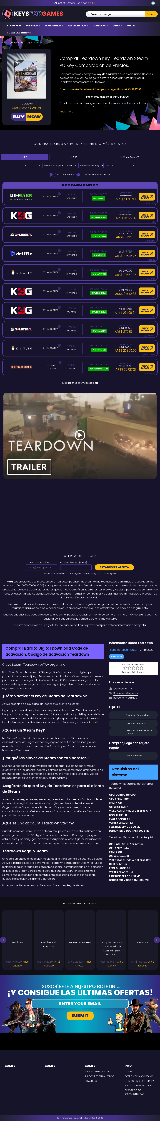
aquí (95, 722)
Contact (130, 1071)
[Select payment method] (53, 165)
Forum (131, 25)
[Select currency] (71, 165)
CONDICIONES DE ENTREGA (139, 1081)
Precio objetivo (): (73, 562)
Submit (80, 1016)
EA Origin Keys (54, 25)
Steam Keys (14, 25)
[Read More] (107, 112)
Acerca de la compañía (139, 1076)
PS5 (68, 157)
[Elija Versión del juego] (91, 165)
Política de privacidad (138, 1085)
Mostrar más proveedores (80, 383)
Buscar (151, 14)
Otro (117, 25)
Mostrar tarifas (61, 174)
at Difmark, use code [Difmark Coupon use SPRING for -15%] (74, 3)
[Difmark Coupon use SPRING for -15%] (80, 634)
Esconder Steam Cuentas (93, 174)
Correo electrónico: (37, 562)
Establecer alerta (114, 567)
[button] (3, 940)
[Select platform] (32, 165)
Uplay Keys (33, 25)
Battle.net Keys (78, 25)
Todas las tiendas (19, 32)
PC (22, 157)
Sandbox (116, 656)
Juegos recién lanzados (99, 1076)
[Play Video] (80, 436)
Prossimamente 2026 (97, 1071)
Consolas (100, 25)
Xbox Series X (125, 157)
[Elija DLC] (120, 165)
